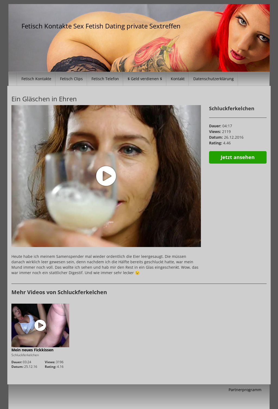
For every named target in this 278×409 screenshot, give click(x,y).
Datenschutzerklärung (213, 78)
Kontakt (178, 78)
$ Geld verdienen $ (145, 78)
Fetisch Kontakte (36, 78)
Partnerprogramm (245, 389)
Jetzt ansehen (238, 157)
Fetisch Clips (71, 78)
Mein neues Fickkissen (32, 349)
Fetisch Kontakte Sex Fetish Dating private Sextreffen (101, 25)
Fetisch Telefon (105, 78)
